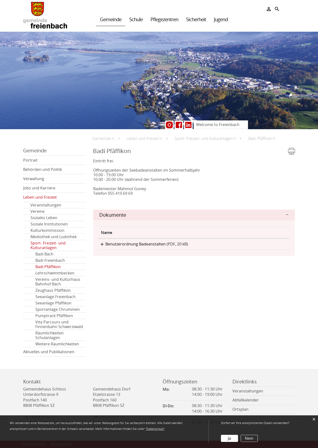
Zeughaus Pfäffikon (53, 290)
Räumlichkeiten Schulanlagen (49, 335)
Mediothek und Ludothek (53, 236)
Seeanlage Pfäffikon (53, 303)
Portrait (30, 160)
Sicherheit (196, 19)
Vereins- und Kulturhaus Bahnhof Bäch (57, 281)
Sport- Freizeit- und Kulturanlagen (48, 245)
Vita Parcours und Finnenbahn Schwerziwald (59, 324)
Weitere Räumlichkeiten (57, 344)
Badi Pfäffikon (59, 266)
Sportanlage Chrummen (57, 309)
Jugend (221, 19)
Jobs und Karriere (39, 188)
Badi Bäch (44, 254)
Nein (249, 438)
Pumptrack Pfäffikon (54, 315)
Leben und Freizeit (40, 197)
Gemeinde (110, 19)
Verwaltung (33, 178)
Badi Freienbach (50, 260)
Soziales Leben (43, 217)
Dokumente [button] (112, 215)
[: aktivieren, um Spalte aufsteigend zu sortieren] (268, 233)
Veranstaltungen (45, 205)
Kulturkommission (47, 230)
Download (268, 245)
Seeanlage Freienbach (55, 296)
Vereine (37, 211)
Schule (136, 19)
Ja (229, 438)
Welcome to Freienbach (217, 124)
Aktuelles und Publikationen (48, 352)
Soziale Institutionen (49, 224)
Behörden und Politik (42, 169)
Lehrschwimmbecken (54, 273)
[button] (103, 138)
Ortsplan (240, 409)
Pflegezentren (164, 19)
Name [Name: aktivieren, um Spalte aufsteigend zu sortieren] (106, 232)
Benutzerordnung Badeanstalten (131, 244)
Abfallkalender (245, 400)
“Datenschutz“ (155, 429)
